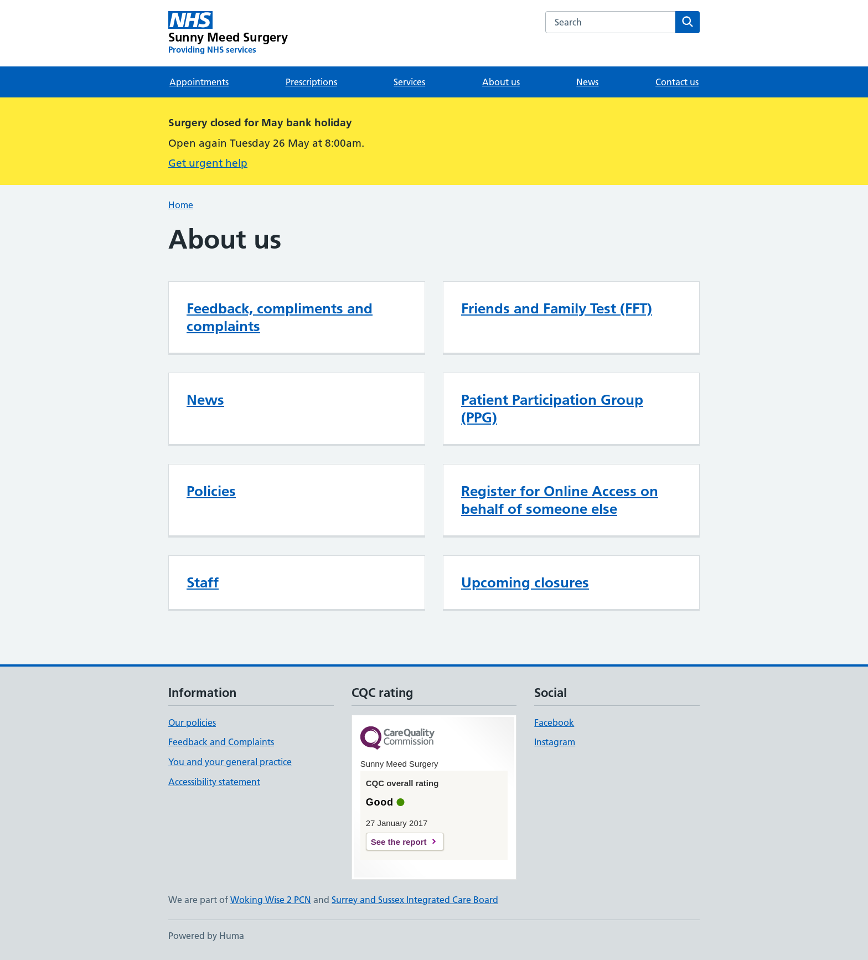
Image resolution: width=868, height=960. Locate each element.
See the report (399, 842)
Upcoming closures (525, 582)
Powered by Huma (206, 935)
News (587, 81)
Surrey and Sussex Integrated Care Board (415, 899)
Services (409, 81)
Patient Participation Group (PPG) (552, 408)
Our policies (192, 722)
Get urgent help (207, 163)
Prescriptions (311, 81)
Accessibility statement (214, 781)
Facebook (554, 722)
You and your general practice (230, 761)
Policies (211, 491)
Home (180, 204)
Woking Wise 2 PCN (270, 899)
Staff (203, 582)
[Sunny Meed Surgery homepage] (228, 33)
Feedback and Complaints (221, 741)
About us (501, 81)
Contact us (677, 81)
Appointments (199, 81)
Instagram (554, 741)
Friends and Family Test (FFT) (556, 308)
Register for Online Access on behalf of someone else (559, 500)
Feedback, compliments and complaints (280, 317)
